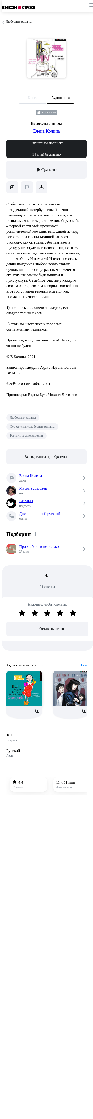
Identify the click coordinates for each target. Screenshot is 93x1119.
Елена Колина (46, 131)
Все (84, 665)
